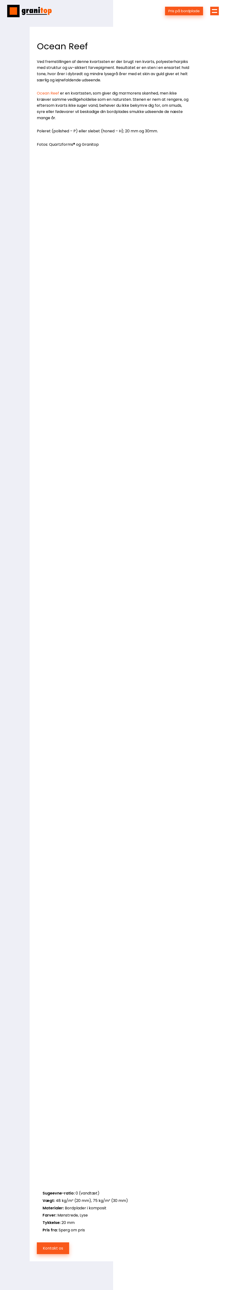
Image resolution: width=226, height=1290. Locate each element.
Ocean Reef (48, 93)
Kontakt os (53, 1248)
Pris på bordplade (184, 10)
